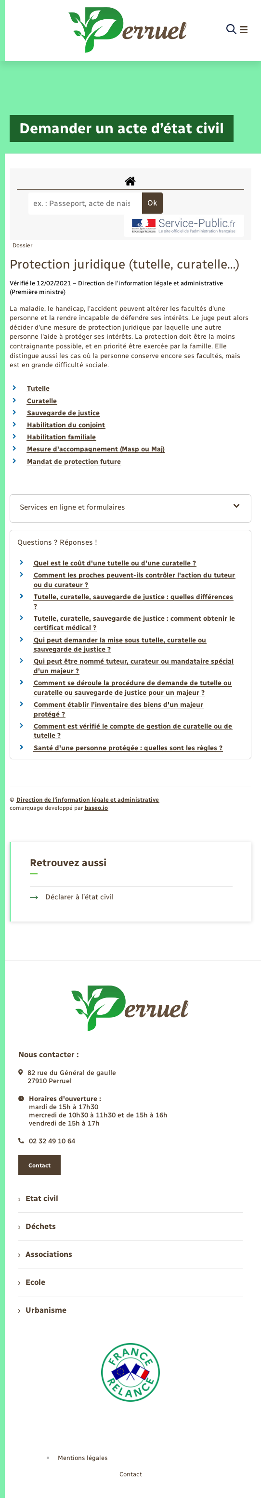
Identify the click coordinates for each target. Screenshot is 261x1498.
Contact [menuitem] (130, 1474)
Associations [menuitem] (45, 1254)
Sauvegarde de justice (63, 413)
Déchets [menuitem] (37, 1226)
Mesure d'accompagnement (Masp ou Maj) (96, 449)
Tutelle (38, 388)
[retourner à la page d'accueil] (128, 30)
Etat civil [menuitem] (38, 1198)
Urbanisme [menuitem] (42, 1310)
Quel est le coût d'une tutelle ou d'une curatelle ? (115, 563)
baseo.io (96, 808)
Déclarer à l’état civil (71, 897)
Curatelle (42, 401)
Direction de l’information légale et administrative (87, 799)
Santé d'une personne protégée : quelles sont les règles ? (128, 748)
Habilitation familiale (61, 437)
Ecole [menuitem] (31, 1282)
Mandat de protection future (74, 462)
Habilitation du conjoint (66, 425)
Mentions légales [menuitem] (83, 1457)
